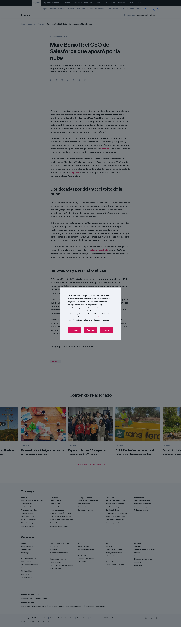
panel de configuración (91, 317)
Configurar (74, 330)
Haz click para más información (82, 308)
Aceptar (107, 330)
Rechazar (90, 330)
